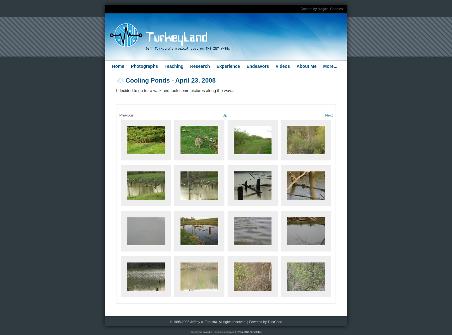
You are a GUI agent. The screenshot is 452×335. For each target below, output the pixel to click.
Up (225, 115)
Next (329, 115)
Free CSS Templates (250, 332)
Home (118, 66)
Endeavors (257, 66)
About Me (307, 66)
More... (330, 66)
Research (200, 66)
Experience (228, 66)
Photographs (144, 66)
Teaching (173, 66)
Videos (283, 66)
